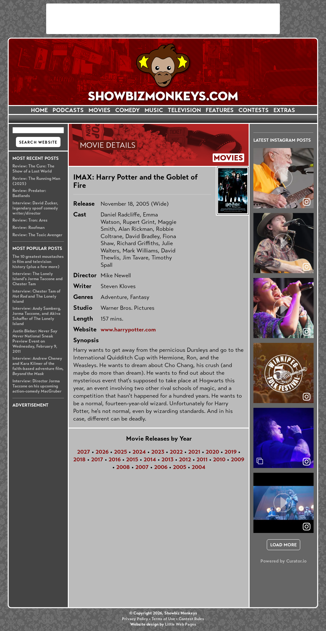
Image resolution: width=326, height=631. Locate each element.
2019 (230, 451)
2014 (150, 459)
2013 (167, 459)
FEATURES (220, 110)
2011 (202, 459)
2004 (198, 467)
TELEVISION (184, 110)
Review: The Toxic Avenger (37, 235)
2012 (185, 459)
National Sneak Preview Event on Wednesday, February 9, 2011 (34, 341)
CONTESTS (253, 110)
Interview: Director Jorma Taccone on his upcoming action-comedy (36, 386)
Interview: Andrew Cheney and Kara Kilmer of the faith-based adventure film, (38, 366)
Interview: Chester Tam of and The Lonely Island (36, 296)
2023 (157, 451)
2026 (102, 451)
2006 (160, 467)
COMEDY (127, 110)
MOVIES (99, 110)
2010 (219, 459)
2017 (97, 459)
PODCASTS (68, 110)
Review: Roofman (28, 227)
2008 (123, 467)
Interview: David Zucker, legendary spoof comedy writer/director (35, 208)
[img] (283, 438)
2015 (132, 459)
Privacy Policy (135, 618)
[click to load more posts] (283, 544)
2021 (194, 451)
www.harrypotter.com (128, 329)
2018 (79, 459)
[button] (283, 178)
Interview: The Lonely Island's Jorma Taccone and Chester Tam (37, 279)
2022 (176, 451)
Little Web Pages (180, 624)
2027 (83, 451)
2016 (115, 459)
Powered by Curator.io (283, 561)
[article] (283, 178)
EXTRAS (284, 110)
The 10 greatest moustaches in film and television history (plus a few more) (38, 261)
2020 (212, 451)
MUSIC (154, 110)
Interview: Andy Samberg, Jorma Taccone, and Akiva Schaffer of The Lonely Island (36, 316)
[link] (306, 461)
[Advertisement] (163, 18)
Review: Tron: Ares (29, 220)
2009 (237, 459)
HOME (39, 110)
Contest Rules (191, 618)
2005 (179, 467)
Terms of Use (163, 618)
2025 (120, 451)
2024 (139, 451)
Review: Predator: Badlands (29, 193)
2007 (142, 467)
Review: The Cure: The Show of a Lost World (33, 169)
